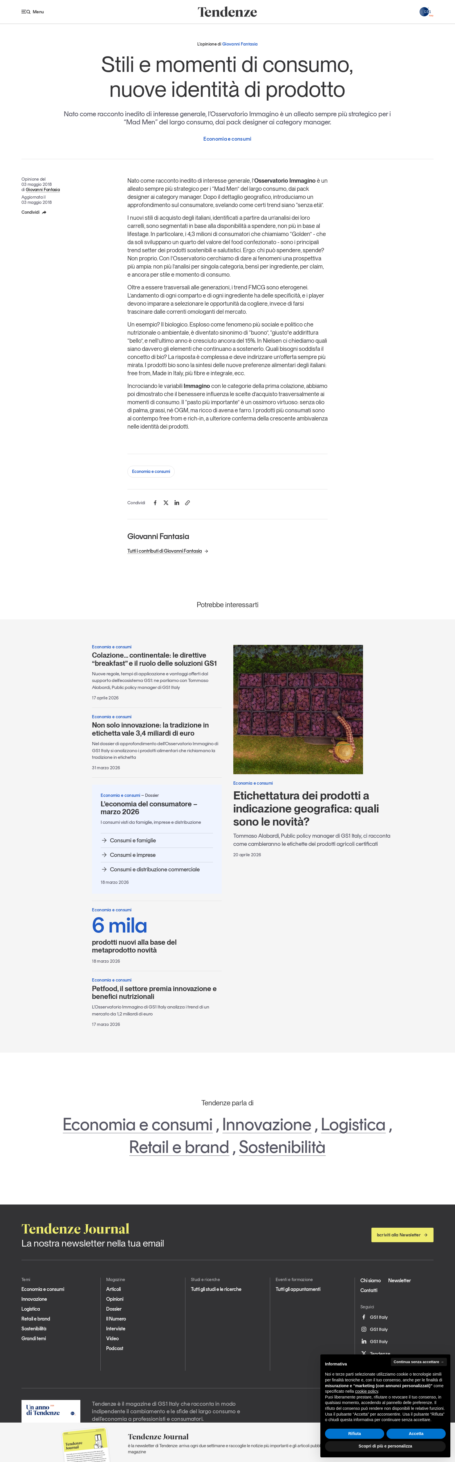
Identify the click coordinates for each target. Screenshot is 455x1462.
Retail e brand (179, 1146)
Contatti (368, 1290)
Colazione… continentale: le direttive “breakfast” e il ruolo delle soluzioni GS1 (154, 659)
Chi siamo (370, 1280)
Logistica (353, 1124)
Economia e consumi (151, 471)
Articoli (113, 1289)
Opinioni (114, 1299)
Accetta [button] (416, 1433)
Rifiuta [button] (354, 1433)
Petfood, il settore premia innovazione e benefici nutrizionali (154, 992)
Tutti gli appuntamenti (298, 1289)
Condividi (34, 212)
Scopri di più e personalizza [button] (385, 1446)
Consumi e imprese (128, 854)
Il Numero (116, 1319)
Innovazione (266, 1124)
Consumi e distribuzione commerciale (150, 869)
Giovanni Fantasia (43, 189)
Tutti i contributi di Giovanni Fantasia (168, 551)
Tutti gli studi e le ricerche (216, 1289)
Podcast (114, 1348)
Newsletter (399, 1280)
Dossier (114, 1309)
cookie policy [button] (366, 1391)
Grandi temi (33, 1338)
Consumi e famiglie (128, 840)
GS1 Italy (374, 1317)
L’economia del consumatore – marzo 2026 (149, 808)
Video (112, 1338)
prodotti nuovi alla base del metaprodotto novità (157, 934)
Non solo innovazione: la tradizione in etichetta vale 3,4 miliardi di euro (150, 729)
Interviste (115, 1329)
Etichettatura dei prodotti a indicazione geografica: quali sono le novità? (306, 808)
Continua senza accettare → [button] (419, 1362)
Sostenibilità (282, 1146)
